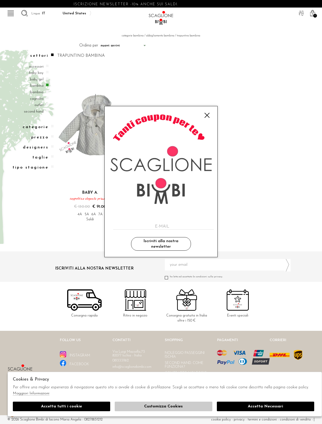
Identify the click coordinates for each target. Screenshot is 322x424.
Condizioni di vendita (295, 419)
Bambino (37, 92)
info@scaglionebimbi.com (131, 367)
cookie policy (221, 419)
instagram (75, 354)
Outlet (39, 105)
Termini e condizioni (262, 419)
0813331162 (120, 360)
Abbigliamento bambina (160, 35)
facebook (74, 363)
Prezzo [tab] (42, 137)
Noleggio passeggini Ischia (185, 355)
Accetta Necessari (265, 406)
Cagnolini (37, 99)
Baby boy (36, 73)
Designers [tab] (38, 147)
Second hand (34, 112)
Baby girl (37, 79)
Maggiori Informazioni (31, 393)
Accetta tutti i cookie (61, 406)
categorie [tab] (38, 127)
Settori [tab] (42, 56)
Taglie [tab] (43, 157)
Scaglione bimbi (161, 19)
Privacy (239, 419)
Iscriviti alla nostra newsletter (160, 244)
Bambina (37, 86)
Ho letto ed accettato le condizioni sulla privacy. (228, 276)
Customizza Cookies (163, 406)
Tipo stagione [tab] (33, 167)
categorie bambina (133, 35)
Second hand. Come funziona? (184, 365)
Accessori (36, 67)
